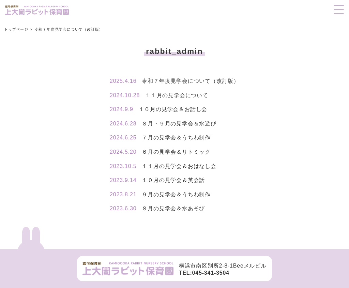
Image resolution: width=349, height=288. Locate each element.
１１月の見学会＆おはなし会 (163, 166)
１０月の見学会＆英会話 (157, 180)
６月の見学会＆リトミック (160, 152)
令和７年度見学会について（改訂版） (174, 81)
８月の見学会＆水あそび (157, 208)
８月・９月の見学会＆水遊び (163, 123)
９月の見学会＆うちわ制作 (160, 194)
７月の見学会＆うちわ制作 (160, 137)
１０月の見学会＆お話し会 (158, 109)
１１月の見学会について (159, 95)
